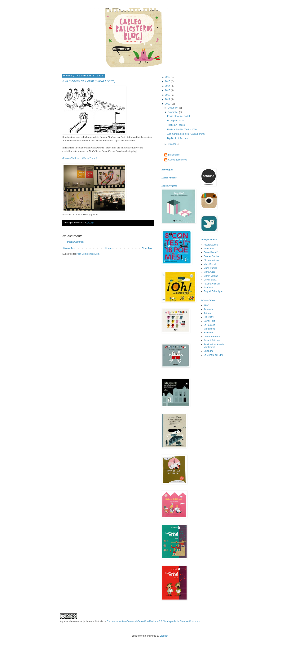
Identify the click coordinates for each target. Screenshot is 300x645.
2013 (168, 90)
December (173, 107)
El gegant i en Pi (175, 120)
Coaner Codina (211, 256)
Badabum (209, 332)
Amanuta (208, 309)
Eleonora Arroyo (212, 260)
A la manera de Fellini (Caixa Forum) (88, 81)
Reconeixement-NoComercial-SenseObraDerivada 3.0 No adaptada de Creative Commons (153, 621)
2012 (168, 95)
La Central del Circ (213, 355)
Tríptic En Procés (176, 125)
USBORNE (209, 317)
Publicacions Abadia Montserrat (214, 345)
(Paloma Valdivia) (71, 158)
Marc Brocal (210, 264)
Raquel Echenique (213, 291)
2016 (168, 77)
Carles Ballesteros (177, 159)
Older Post (147, 248)
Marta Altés (209, 272)
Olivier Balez (210, 279)
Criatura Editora (212, 336)
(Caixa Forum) (89, 158)
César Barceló (211, 252)
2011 (168, 99)
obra (71, 621)
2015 (168, 81)
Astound (208, 313)
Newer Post (69, 248)
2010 (168, 103)
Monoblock (209, 328)
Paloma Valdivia (212, 283)
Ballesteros (173, 154)
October (172, 144)
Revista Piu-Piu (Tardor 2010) (182, 129)
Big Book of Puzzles (177, 138)
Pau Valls (208, 287)
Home (108, 248)
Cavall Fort (209, 321)
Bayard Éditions (212, 340)
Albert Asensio (211, 244)
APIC (206, 305)
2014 (168, 86)
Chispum (208, 351)
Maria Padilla (210, 268)
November (173, 112)
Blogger (164, 635)
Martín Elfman (211, 276)
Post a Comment (75, 242)
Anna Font (209, 248)
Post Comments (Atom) (88, 254)
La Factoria (209, 325)
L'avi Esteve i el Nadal (178, 116)
